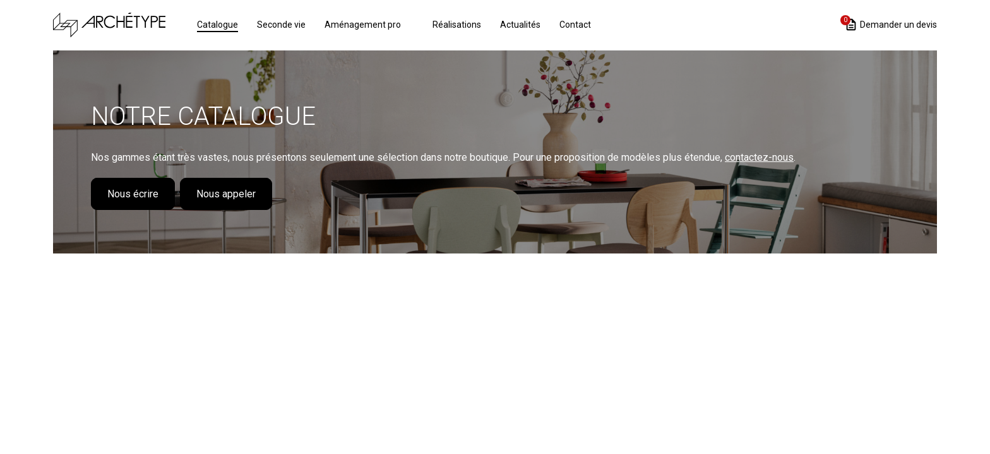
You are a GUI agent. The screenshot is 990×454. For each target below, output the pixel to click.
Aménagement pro (363, 25)
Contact (575, 25)
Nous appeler (226, 194)
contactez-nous (759, 157)
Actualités (520, 25)
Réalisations (456, 25)
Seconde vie (281, 25)
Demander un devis (890, 24)
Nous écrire (132, 194)
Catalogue (217, 25)
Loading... (495, 332)
